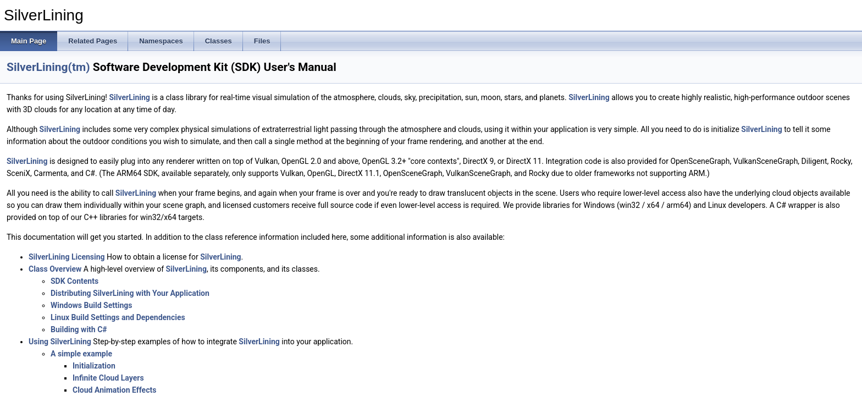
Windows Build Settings (91, 305)
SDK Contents (74, 281)
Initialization (94, 365)
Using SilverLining (60, 341)
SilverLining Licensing (67, 256)
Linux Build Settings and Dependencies (118, 317)
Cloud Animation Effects (114, 390)
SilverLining (129, 97)
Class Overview (55, 269)
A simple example (81, 353)
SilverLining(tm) (48, 67)
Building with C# (79, 329)
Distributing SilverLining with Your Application (130, 293)
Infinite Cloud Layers (108, 377)
